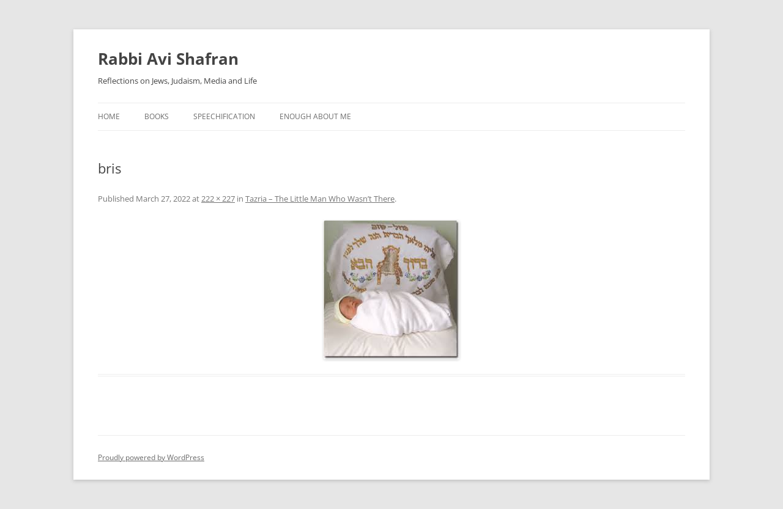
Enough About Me (315, 116)
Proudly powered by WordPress (151, 457)
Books (156, 116)
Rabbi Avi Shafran (168, 59)
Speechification (224, 116)
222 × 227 (218, 198)
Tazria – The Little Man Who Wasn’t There (320, 198)
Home (109, 116)
